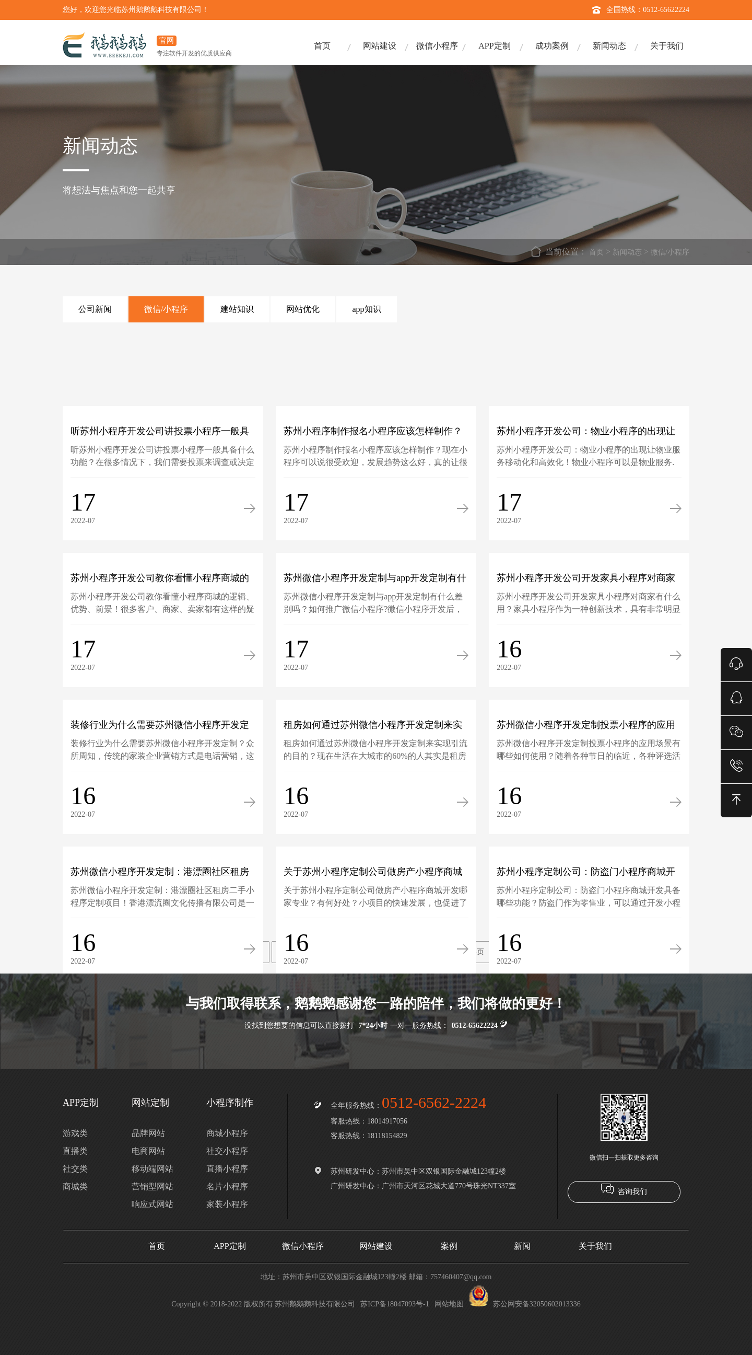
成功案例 (552, 45)
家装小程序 (227, 1204)
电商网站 (148, 1150)
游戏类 (75, 1133)
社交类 (75, 1168)
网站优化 (303, 309)
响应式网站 (152, 1204)
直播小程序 (227, 1168)
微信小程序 (437, 45)
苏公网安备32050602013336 (525, 1304)
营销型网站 (152, 1186)
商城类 (75, 1186)
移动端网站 (152, 1168)
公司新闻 (95, 309)
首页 (322, 45)
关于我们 (667, 45)
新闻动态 (609, 45)
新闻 (522, 1246)
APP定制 (494, 45)
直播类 (75, 1150)
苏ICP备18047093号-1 (394, 1304)
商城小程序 (227, 1133)
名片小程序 (227, 1186)
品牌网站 (148, 1133)
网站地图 (449, 1304)
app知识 (366, 309)
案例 (449, 1246)
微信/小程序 (670, 252)
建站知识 (237, 309)
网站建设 (379, 45)
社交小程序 (227, 1150)
